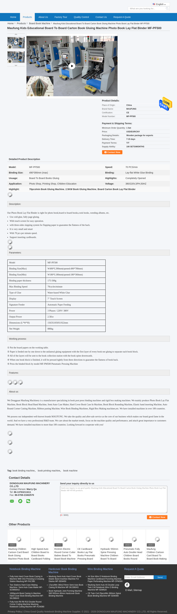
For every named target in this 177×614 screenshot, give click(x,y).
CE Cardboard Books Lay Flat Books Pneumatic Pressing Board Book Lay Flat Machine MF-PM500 (88, 557)
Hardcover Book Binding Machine (63, 571)
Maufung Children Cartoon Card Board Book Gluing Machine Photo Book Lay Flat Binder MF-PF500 (18, 557)
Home (13, 17)
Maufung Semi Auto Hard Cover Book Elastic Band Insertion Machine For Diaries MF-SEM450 (65, 578)
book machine (70, 470)
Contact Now (113, 152)
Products (27, 17)
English (161, 4)
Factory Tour (61, 17)
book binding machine (24, 470)
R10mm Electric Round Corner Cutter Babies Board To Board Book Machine (65, 554)
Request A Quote (122, 17)
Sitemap (137, 590)
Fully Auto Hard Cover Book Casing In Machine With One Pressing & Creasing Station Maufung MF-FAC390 (27, 578)
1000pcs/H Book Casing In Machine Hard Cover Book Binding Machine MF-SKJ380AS (27, 595)
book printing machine (49, 470)
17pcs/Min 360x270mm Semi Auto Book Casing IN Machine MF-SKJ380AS (66, 586)
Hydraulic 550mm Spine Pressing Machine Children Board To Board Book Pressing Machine (109, 557)
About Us (43, 17)
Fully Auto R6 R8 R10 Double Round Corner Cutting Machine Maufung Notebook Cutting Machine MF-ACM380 (27, 604)
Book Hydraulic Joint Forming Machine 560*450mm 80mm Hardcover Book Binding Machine (65, 593)
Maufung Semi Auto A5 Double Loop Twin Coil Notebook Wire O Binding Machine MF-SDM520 (103, 587)
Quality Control (81, 17)
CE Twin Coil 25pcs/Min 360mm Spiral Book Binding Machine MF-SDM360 (104, 594)
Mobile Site (131, 594)
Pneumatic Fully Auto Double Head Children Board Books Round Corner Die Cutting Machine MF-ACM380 (133, 559)
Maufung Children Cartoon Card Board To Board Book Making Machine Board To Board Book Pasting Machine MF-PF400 (157, 559)
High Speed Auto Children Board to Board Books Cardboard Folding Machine (40, 555)
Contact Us (101, 17)
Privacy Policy (15, 611)
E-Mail (128, 590)
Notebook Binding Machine (25, 569)
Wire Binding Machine (100, 569)
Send (160, 577)
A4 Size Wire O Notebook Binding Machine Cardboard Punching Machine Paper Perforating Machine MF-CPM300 (105, 578)
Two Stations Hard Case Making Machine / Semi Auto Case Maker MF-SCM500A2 (26, 587)
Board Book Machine (39, 23)
